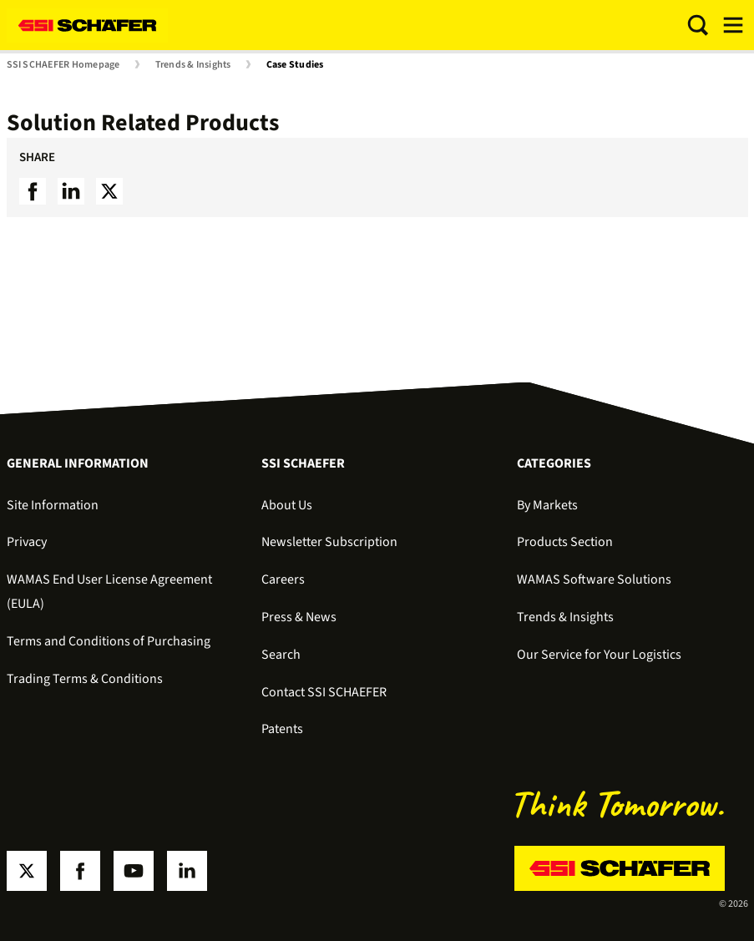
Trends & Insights (193, 65)
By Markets (547, 505)
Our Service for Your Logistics (599, 654)
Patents (282, 729)
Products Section (565, 542)
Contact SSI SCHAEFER (324, 692)
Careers (283, 579)
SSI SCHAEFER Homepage (63, 65)
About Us (286, 505)
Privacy (27, 542)
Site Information (53, 505)
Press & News (299, 617)
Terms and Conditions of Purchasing (108, 641)
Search (281, 654)
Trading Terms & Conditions (85, 679)
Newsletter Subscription (329, 542)
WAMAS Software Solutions (594, 579)
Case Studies (295, 65)
